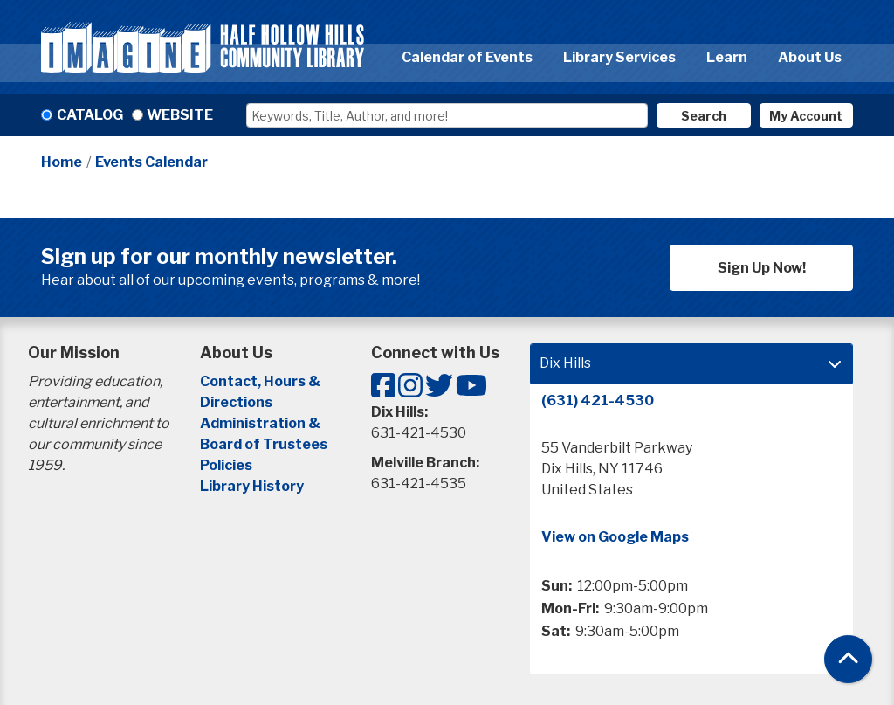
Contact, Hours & (261, 381)
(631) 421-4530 (597, 400)
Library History (252, 486)
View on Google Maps (615, 537)
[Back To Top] (848, 659)
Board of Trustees (263, 444)
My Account (805, 115)
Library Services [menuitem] (619, 57)
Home (61, 162)
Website (180, 115)
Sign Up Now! (762, 267)
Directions (236, 402)
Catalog (90, 115)
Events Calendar (151, 162)
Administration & (261, 423)
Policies (226, 465)
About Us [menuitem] (810, 57)
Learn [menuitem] (726, 57)
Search (703, 115)
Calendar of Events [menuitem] (467, 57)
